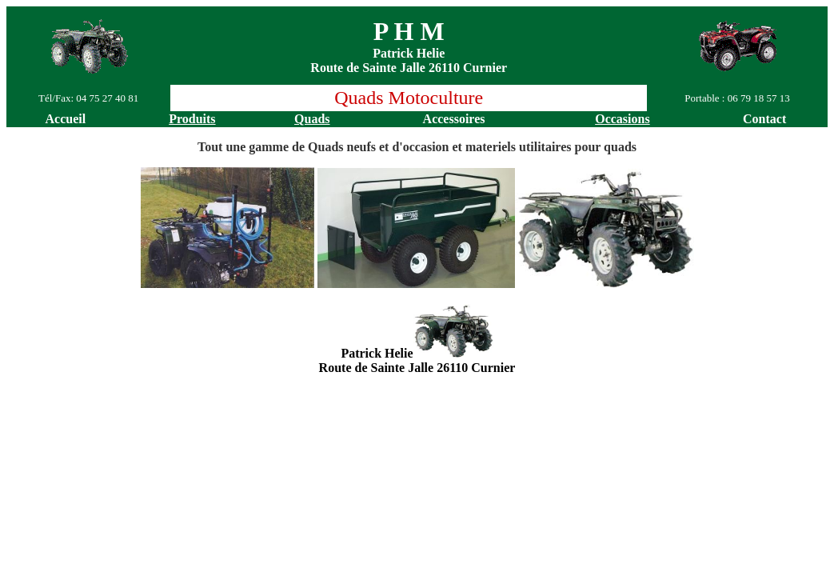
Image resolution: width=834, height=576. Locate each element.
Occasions (622, 119)
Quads (311, 119)
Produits (192, 119)
